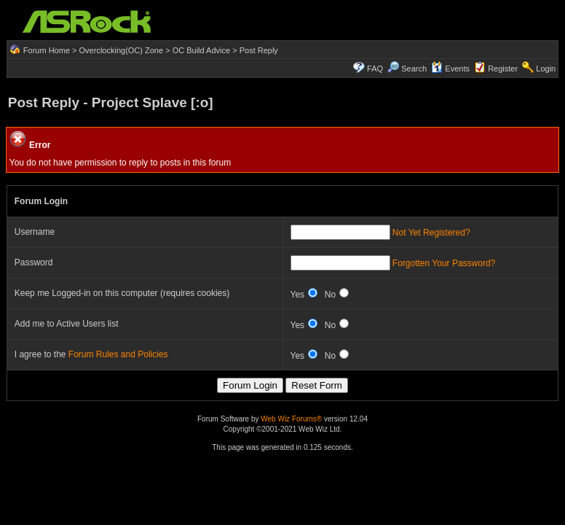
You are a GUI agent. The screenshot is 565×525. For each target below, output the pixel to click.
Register (503, 68)
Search (414, 68)
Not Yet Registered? (431, 233)
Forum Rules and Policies (118, 354)
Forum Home (46, 50)
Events (450, 68)
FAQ (375, 68)
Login (546, 68)
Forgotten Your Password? (443, 263)
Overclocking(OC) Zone (121, 50)
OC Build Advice (201, 50)
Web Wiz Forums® (291, 419)
